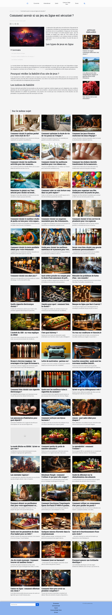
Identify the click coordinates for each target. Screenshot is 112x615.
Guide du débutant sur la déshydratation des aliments (83, 476)
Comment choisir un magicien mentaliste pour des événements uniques (54, 221)
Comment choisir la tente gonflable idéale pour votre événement (25, 248)
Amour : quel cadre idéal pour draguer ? (84, 419)
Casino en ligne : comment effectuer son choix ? (91, 52)
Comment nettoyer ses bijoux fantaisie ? (53, 419)
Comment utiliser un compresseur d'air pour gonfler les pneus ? (86, 504)
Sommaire (16, 50)
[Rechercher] (22, 604)
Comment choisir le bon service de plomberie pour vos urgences (86, 220)
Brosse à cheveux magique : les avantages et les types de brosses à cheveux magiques (25, 363)
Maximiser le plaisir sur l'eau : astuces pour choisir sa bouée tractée (23, 192)
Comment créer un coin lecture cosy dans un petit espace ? (55, 191)
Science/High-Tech (67, 3)
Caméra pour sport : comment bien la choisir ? (55, 305)
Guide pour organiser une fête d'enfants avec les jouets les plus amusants (85, 192)
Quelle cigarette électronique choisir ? (22, 305)
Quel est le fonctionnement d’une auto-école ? (85, 533)
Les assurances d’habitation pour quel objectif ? (24, 419)
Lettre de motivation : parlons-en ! (55, 361)
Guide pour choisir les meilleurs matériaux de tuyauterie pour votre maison (55, 249)
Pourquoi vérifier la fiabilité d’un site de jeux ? (22, 56)
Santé (56, 3)
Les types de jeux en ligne (18, 53)
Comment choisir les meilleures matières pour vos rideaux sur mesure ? (54, 164)
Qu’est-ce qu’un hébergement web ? (86, 389)
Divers (76, 3)
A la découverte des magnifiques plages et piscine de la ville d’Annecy (90, 75)
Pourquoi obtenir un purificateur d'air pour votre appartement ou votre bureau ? (24, 505)
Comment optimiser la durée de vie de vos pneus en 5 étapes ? (55, 134)
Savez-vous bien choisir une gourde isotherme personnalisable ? (86, 248)
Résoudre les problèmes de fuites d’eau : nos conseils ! (85, 277)
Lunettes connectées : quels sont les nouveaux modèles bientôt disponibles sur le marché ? (86, 363)
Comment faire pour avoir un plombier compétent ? (53, 589)
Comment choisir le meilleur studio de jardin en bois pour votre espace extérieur (25, 221)
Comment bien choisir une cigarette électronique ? (25, 390)
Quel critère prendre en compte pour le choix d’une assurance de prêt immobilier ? (55, 278)
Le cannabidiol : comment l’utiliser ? (82, 447)
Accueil (12, 11)
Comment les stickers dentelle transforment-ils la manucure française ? (84, 164)
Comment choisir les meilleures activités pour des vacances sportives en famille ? (23, 164)
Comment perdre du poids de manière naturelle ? (52, 447)
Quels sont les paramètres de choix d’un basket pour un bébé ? (25, 533)
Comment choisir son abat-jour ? (24, 276)
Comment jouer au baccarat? (52, 560)
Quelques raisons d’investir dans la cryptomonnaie (55, 533)
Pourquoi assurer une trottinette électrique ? (85, 561)
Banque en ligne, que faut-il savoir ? (86, 304)
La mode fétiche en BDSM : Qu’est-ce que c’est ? (25, 447)
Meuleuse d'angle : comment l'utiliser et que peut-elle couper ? (54, 476)
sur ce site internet (40, 69)
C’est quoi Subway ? (49, 332)
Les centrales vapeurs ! (20, 475)
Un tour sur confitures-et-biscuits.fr (86, 332)
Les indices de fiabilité (17, 59)
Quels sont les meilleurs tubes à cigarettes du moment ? (54, 390)
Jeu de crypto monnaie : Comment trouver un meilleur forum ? (24, 561)
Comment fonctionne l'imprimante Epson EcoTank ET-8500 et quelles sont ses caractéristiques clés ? (55, 505)
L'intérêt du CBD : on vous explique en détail (25, 333)
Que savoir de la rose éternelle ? (90, 97)
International (47, 3)
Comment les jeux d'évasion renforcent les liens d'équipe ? (84, 134)
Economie (36, 3)
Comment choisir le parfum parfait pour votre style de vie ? (25, 134)
